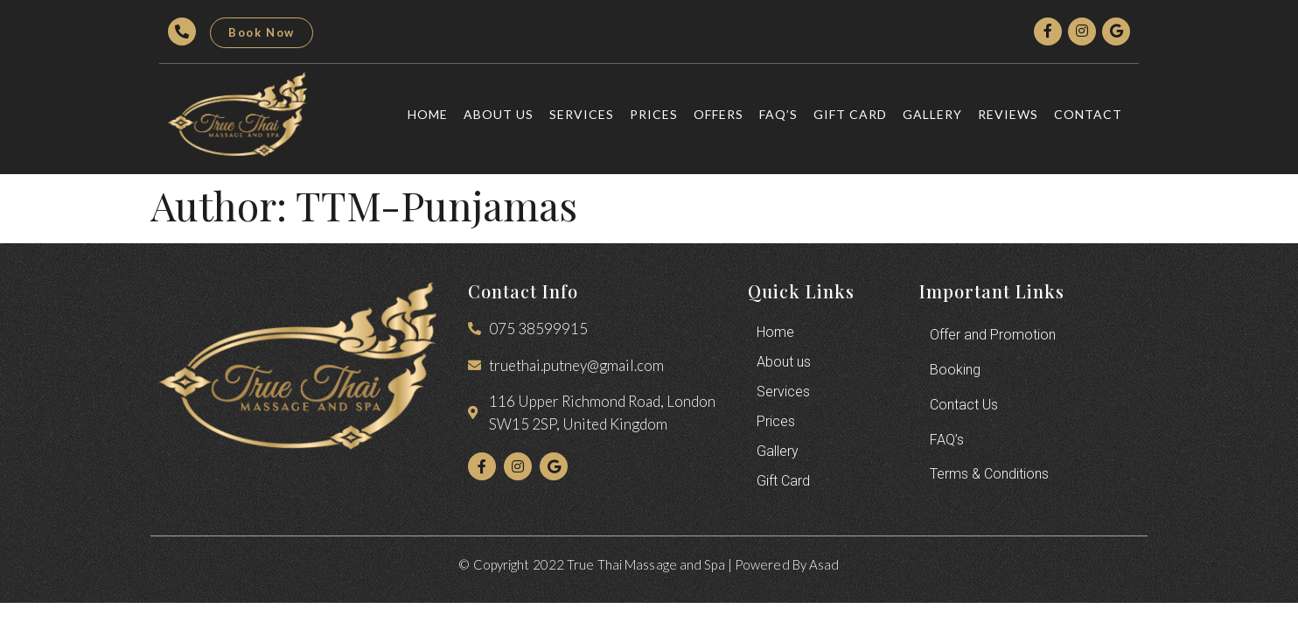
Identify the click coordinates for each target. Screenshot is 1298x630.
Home (428, 114)
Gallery (932, 114)
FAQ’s (778, 114)
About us (499, 114)
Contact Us (964, 404)
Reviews (1008, 114)
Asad (824, 564)
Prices (654, 114)
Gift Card (850, 114)
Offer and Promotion (993, 334)
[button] (261, 33)
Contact (1088, 114)
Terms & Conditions (989, 474)
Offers (718, 114)
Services (581, 114)
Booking (955, 369)
